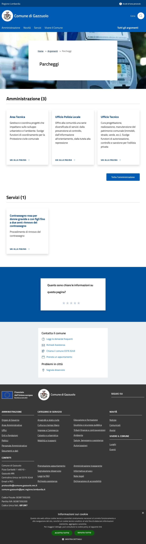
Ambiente (78, 435)
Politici (5, 440)
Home (40, 51)
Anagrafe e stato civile (48, 420)
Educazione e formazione (86, 420)
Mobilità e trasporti (47, 440)
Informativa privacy (83, 471)
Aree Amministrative (12, 425)
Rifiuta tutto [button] (84, 532)
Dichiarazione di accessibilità (87, 481)
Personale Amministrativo (14, 445)
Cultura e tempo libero (48, 425)
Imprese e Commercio (48, 430)
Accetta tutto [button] (62, 533)
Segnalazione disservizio (49, 471)
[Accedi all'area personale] (130, 3)
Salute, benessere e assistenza (88, 440)
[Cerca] (140, 15)
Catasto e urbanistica (48, 435)
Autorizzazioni (80, 445)
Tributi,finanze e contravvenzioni (89, 430)
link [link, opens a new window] (100, 527)
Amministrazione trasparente (88, 465)
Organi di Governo (10, 420)
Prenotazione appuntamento (51, 465)
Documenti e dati (10, 450)
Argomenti (53, 51)
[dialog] (73, 527)
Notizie (113, 420)
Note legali (79, 476)
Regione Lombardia (11, 3)
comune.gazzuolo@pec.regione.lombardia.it (23, 489)
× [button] (143, 513)
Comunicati (115, 425)
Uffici (4, 430)
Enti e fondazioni (10, 435)
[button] (73, 539)
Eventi (113, 449)
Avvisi (112, 430)
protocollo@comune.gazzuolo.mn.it (19, 485)
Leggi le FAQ (44, 476)
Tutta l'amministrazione (123, 177)
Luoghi (113, 444)
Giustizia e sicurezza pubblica (88, 425)
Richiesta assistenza (47, 481)
